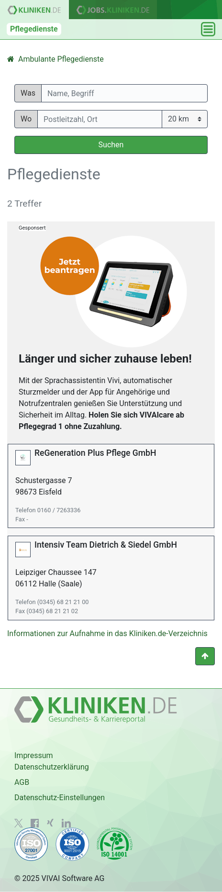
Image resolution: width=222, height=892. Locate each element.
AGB (21, 782)
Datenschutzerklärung (51, 766)
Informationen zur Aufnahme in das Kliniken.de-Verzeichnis (107, 633)
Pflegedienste (34, 28)
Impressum (33, 755)
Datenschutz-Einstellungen (59, 797)
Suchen (111, 144)
